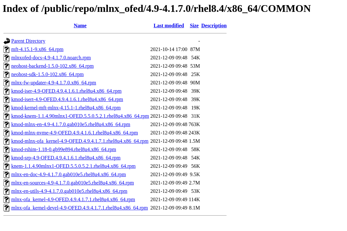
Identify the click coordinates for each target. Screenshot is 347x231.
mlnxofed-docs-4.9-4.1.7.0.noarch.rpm (51, 57)
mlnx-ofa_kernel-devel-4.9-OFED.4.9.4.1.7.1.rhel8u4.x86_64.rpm (79, 207)
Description (214, 25)
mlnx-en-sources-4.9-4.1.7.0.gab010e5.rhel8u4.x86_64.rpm (72, 182)
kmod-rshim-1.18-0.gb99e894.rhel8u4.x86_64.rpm (63, 149)
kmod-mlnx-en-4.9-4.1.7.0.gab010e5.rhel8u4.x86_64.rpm (70, 124)
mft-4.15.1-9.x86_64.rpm (37, 49)
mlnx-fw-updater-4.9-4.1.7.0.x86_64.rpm (53, 82)
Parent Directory (28, 41)
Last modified (169, 25)
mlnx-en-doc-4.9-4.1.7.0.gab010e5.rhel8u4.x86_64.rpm (68, 174)
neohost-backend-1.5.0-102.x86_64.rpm (52, 66)
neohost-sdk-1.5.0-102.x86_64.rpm (47, 74)
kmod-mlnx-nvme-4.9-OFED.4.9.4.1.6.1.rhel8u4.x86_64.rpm (74, 132)
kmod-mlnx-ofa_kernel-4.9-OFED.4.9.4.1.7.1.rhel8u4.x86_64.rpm (79, 141)
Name (80, 25)
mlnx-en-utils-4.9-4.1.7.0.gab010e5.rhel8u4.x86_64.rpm (69, 191)
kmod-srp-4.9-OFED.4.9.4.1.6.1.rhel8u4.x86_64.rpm (65, 157)
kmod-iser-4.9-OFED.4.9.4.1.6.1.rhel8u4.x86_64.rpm (66, 91)
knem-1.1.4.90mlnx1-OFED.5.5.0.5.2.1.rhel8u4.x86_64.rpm (73, 166)
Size (194, 25)
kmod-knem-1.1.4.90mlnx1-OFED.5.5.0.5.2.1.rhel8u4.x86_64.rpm (80, 116)
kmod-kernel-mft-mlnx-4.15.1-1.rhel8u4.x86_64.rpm (66, 107)
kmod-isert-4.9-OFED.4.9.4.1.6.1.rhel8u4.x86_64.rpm (67, 99)
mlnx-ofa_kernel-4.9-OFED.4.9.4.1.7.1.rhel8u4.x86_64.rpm (73, 199)
